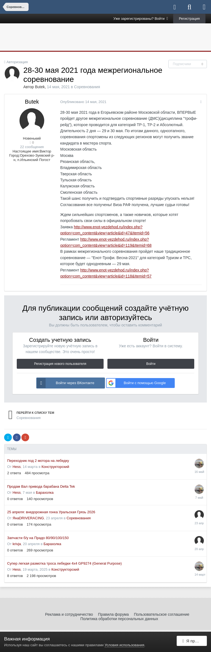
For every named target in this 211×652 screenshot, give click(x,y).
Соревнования (87, 87)
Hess (17, 467)
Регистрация (189, 18)
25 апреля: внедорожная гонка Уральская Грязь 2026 (51, 512)
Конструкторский (55, 467)
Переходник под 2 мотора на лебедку (38, 461)
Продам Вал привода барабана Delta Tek (41, 486)
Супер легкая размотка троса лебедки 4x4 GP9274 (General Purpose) (64, 563)
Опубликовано (82, 102)
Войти (151, 364)
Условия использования (124, 645)
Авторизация (17, 62)
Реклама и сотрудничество (69, 614)
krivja (17, 544)
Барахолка (45, 492)
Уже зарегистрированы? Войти (140, 18)
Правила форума (113, 614)
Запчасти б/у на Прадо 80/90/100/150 (38, 538)
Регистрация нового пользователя (60, 364)
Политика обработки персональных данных (119, 619)
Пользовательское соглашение (161, 614)
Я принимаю (194, 641)
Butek (40, 87)
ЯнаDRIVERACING (28, 518)
